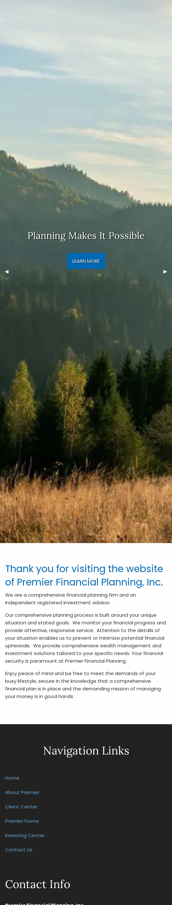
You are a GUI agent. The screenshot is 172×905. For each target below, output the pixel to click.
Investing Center (25, 835)
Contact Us (19, 849)
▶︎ (167, 271)
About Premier (22, 792)
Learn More (86, 261)
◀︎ (9, 271)
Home (12, 778)
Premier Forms (22, 821)
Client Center (21, 806)
